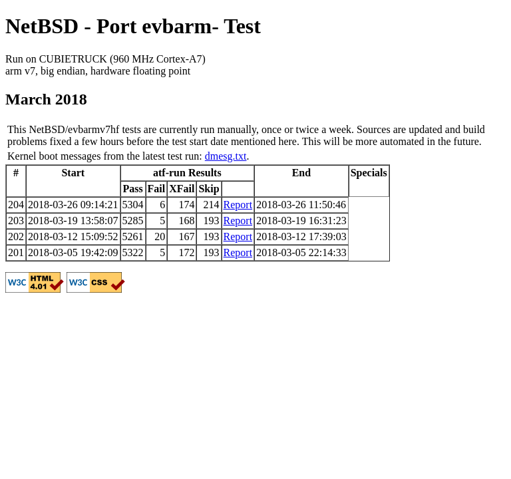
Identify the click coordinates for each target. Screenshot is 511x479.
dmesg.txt (226, 156)
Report (238, 204)
